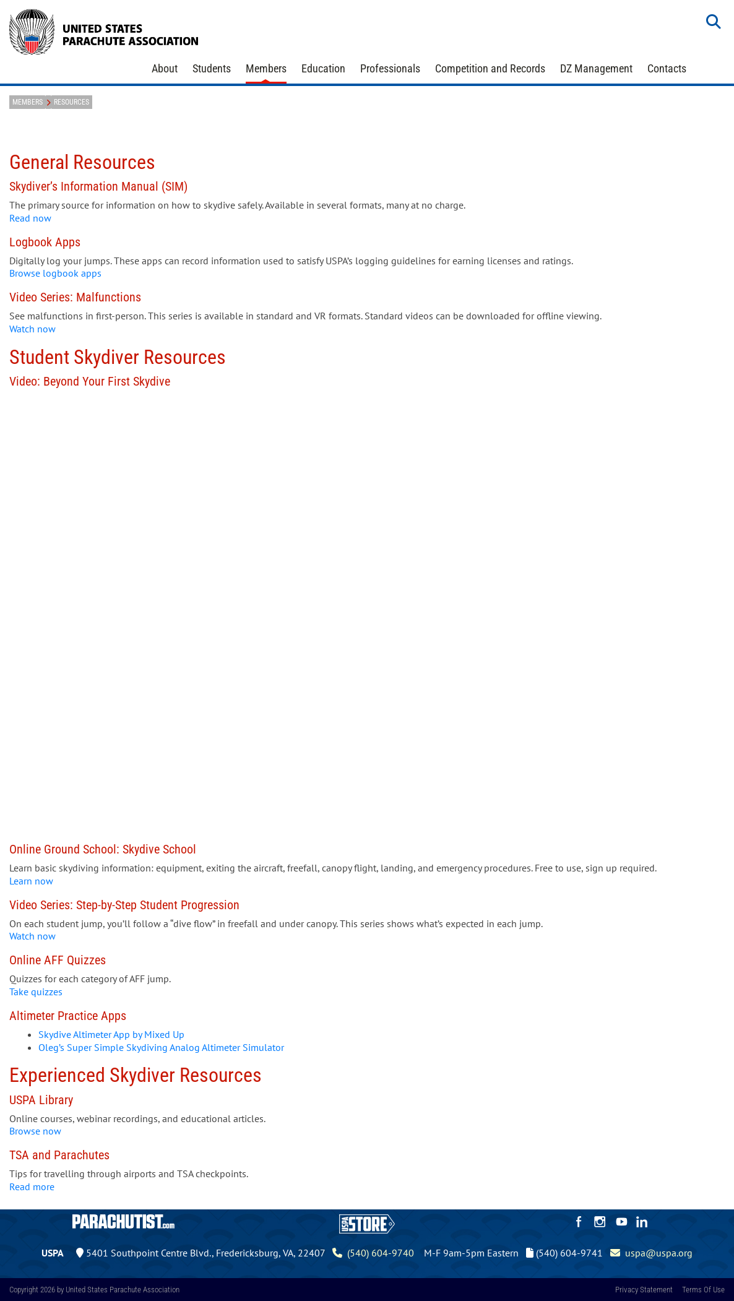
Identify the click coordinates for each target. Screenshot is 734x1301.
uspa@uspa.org (651, 1253)
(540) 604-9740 (373, 1253)
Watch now (32, 328)
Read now (30, 218)
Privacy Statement (644, 1290)
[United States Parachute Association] (104, 30)
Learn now (31, 881)
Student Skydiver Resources (117, 357)
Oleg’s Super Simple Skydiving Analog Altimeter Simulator (161, 1047)
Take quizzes (36, 991)
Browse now (35, 1131)
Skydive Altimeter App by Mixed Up (111, 1034)
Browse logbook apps (56, 273)
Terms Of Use (703, 1290)
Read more (31, 1186)
